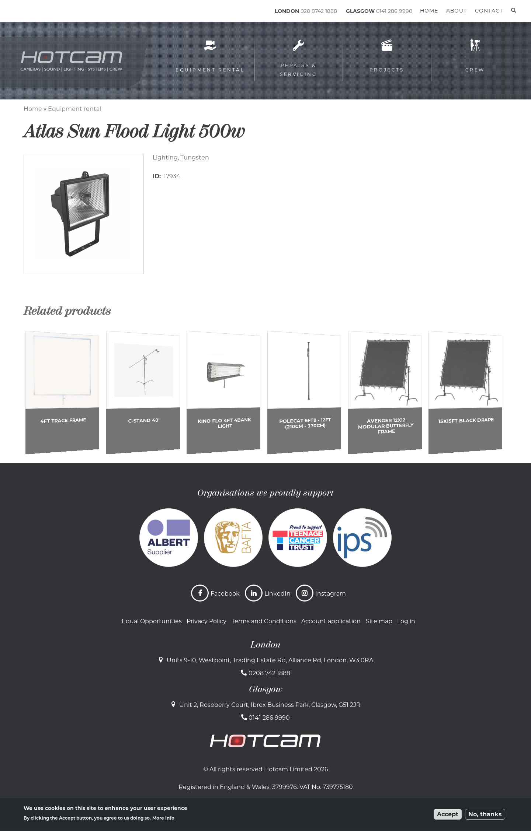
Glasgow (265, 689)
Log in (406, 621)
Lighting (165, 157)
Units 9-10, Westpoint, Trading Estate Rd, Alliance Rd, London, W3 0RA (270, 660)
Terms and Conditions (264, 621)
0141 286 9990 (394, 11)
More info (163, 818)
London (265, 644)
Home (33, 108)
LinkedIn (277, 593)
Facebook (225, 593)
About (456, 11)
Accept (447, 814)
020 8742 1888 (319, 11)
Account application (331, 621)
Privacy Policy (206, 621)
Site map (379, 621)
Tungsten (194, 157)
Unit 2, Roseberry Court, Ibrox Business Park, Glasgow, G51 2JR (270, 704)
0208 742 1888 (269, 673)
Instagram (330, 593)
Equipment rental (74, 108)
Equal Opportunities (152, 621)
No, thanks (485, 814)
